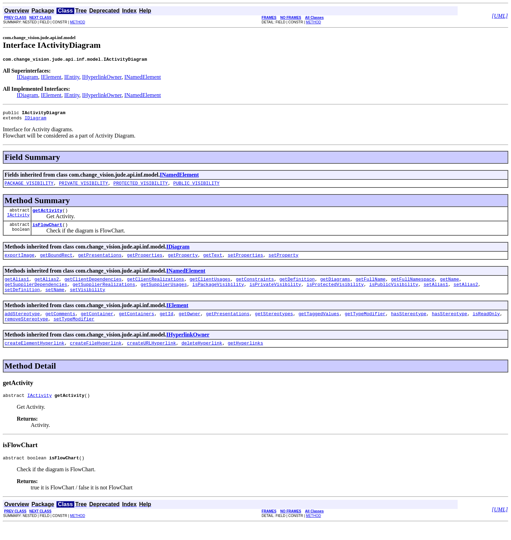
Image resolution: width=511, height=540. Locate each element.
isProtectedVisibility (335, 293)
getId (166, 325)
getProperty (183, 262)
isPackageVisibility (218, 293)
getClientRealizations (155, 287)
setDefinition (22, 300)
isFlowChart (47, 231)
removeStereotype (26, 331)
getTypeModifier (365, 325)
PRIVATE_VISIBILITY (83, 187)
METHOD (77, 22)
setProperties (245, 262)
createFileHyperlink (95, 356)
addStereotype (22, 325)
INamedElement (142, 78)
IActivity (18, 221)
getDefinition (297, 287)
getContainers (136, 325)
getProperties (144, 262)
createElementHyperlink (35, 356)
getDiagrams (335, 287)
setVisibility (87, 300)
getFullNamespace (413, 287)
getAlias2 (47, 287)
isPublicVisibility (393, 293)
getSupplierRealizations (104, 293)
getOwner (189, 325)
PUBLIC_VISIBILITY (196, 187)
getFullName (370, 287)
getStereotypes (274, 325)
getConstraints (255, 287)
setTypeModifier (73, 331)
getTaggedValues (319, 325)
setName (55, 300)
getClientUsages (209, 287)
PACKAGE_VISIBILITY (29, 187)
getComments (60, 325)
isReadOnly (486, 325)
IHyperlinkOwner (101, 78)
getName (449, 287)
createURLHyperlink (151, 356)
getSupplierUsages (164, 293)
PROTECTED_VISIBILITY (140, 187)
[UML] (500, 16)
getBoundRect (56, 262)
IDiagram (27, 78)
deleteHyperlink (201, 356)
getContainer (97, 325)
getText (213, 262)
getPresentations (100, 262)
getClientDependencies (93, 287)
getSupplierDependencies (36, 293)
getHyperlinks (245, 356)
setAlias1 (435, 293)
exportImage (20, 262)
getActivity (47, 215)
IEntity (71, 78)
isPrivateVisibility (275, 293)
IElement (51, 78)
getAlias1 (17, 287)
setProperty (284, 262)
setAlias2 (465, 293)
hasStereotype (408, 325)
